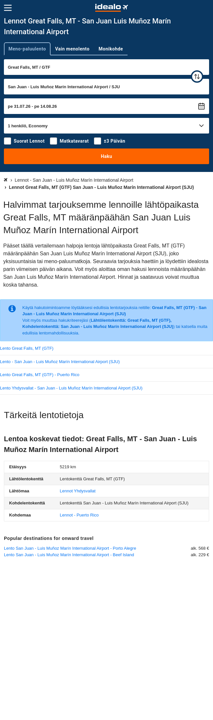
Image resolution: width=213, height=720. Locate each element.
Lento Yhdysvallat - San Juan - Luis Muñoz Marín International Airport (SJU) (71, 388)
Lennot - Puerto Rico (79, 515)
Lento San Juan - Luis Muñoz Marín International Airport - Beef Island (69, 554)
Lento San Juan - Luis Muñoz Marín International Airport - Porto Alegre (70, 548)
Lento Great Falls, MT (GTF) (26, 348)
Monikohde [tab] (111, 48)
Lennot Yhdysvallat (78, 490)
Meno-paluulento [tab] (27, 48)
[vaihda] (197, 76)
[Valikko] (7, 7)
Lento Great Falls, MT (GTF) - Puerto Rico (39, 374)
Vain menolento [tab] (72, 48)
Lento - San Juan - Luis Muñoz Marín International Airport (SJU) (60, 361)
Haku (106, 156)
